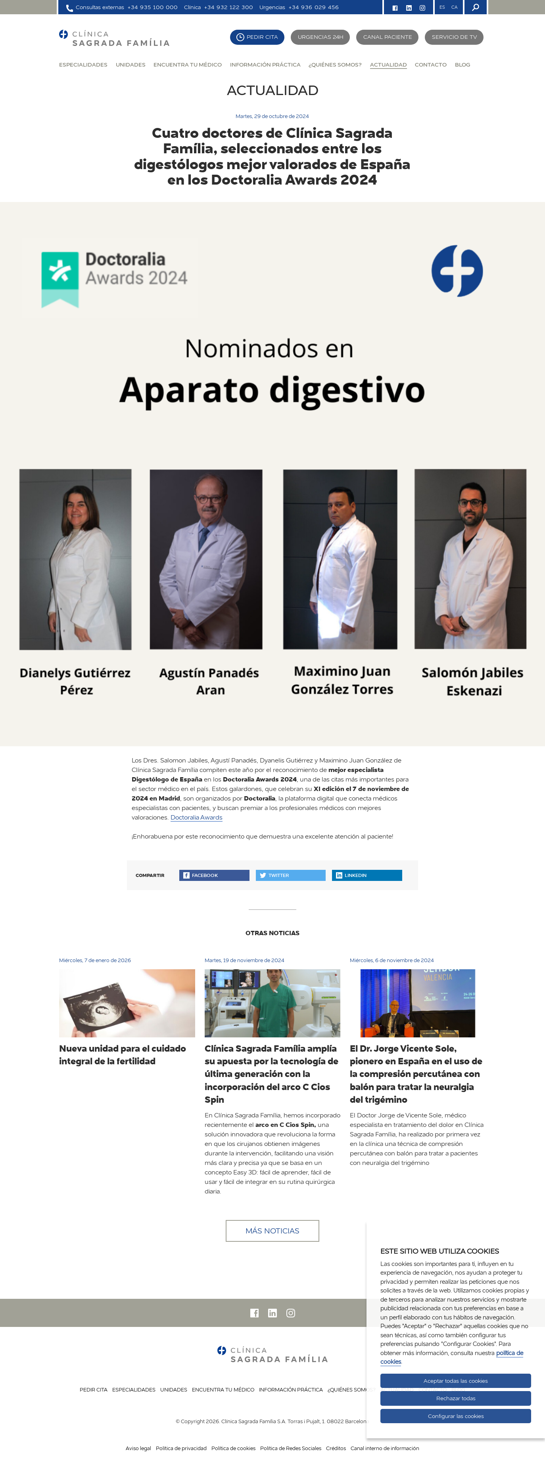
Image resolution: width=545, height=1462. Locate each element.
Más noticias (272, 1231)
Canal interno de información (385, 1448)
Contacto (431, 64)
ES (442, 7)
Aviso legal (138, 1448)
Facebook (200, 875)
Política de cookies (233, 1448)
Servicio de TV (454, 36)
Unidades (131, 64)
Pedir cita (262, 36)
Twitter (274, 875)
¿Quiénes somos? (335, 64)
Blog (462, 64)
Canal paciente (387, 36)
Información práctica (265, 64)
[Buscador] (475, 7)
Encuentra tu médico (188, 64)
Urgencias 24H (321, 36)
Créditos (336, 1448)
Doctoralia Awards (197, 817)
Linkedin (351, 875)
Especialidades (83, 64)
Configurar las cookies (456, 1416)
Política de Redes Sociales (290, 1448)
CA (454, 7)
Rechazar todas (456, 1398)
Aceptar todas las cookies (456, 1380)
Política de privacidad (181, 1448)
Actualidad (388, 64)
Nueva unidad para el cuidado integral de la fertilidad (122, 1054)
